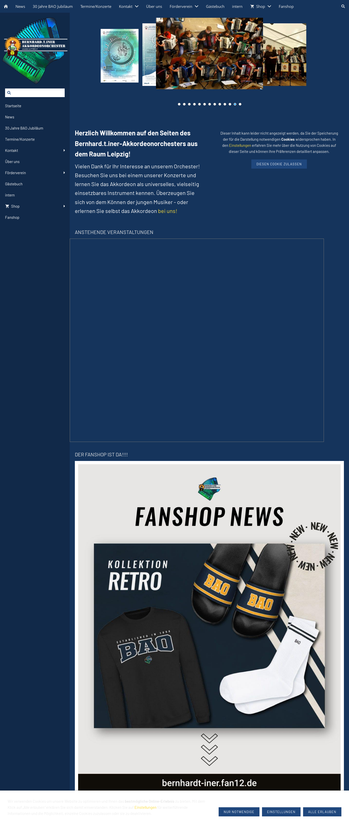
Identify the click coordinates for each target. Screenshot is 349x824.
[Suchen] (35, 92)
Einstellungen (240, 145)
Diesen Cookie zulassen (279, 164)
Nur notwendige (239, 812)
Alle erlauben (322, 812)
